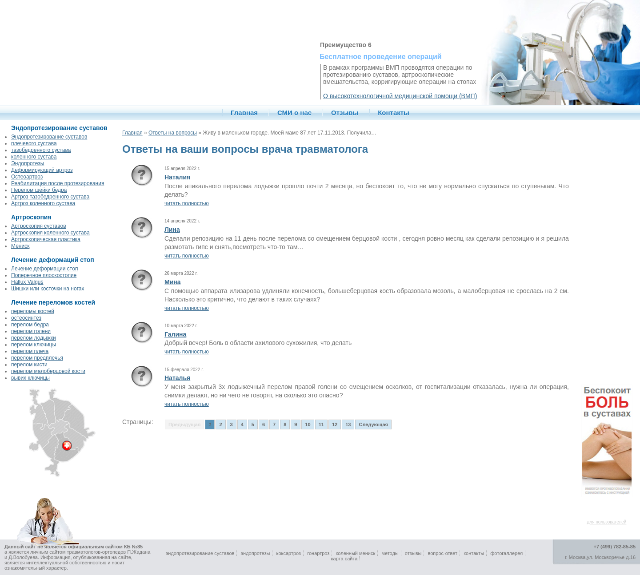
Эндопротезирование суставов (49, 137)
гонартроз (318, 553)
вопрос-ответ (443, 553)
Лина (172, 229)
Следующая (373, 424)
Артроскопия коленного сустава (50, 233)
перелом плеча (29, 351)
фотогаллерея (506, 553)
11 (321, 424)
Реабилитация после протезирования (57, 183)
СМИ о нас (294, 112)
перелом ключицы (33, 344)
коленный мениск (355, 553)
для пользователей (607, 521)
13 (348, 424)
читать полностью (186, 203)
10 (307, 424)
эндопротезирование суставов (200, 553)
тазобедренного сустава (41, 150)
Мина (172, 282)
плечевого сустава (34, 143)
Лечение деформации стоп (44, 269)
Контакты (393, 112)
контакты (474, 553)
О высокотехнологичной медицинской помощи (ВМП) (400, 95)
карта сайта (344, 558)
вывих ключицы (30, 378)
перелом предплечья (37, 358)
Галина (175, 334)
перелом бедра (30, 324)
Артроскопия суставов (38, 226)
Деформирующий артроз (41, 170)
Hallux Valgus (27, 282)
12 (334, 424)
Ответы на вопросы (172, 133)
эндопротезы (255, 553)
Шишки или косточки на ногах (47, 289)
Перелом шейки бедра (39, 190)
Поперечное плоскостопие (43, 275)
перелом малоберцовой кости (48, 371)
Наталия (177, 177)
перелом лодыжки (33, 338)
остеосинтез (26, 318)
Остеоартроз (27, 177)
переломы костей (32, 311)
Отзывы (344, 112)
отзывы (413, 553)
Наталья (177, 377)
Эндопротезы (27, 163)
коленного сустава (33, 157)
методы (389, 553)
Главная (244, 112)
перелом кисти (29, 364)
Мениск (20, 246)
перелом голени (31, 331)
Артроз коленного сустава (43, 203)
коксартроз (288, 553)
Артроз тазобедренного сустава (50, 197)
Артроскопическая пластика (45, 239)
